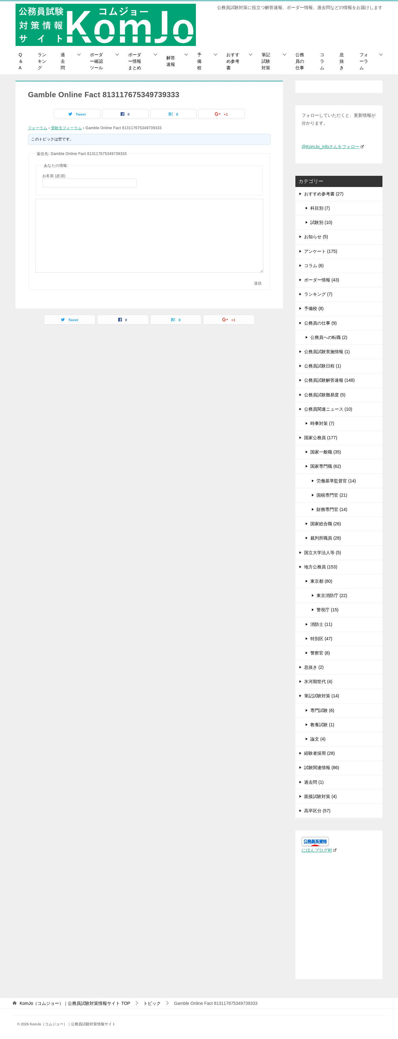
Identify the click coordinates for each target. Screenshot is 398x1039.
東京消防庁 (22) (332, 595)
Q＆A (21, 61)
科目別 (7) (320, 208)
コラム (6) (314, 265)
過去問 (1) (314, 782)
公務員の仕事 (299, 61)
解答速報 (170, 61)
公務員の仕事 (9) (320, 323)
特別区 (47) (321, 638)
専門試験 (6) (322, 710)
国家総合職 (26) (325, 523)
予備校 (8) (314, 308)
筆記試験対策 (265, 61)
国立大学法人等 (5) (322, 552)
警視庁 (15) (328, 609)
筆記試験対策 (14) (321, 695)
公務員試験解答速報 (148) (329, 380)
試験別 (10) (321, 222)
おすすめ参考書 (232, 61)
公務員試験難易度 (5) (324, 394)
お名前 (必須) (54, 176)
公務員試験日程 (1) (322, 365)
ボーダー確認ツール (96, 61)
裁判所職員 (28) (325, 537)
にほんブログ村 (319, 850)
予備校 (199, 61)
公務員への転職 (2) (328, 337)
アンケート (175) (320, 251)
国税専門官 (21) (332, 495)
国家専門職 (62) (325, 466)
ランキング (42, 61)
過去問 (63, 61)
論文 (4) (318, 738)
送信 (257, 283)
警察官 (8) (320, 652)
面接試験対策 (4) (320, 796)
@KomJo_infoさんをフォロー (333, 146)
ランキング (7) (318, 294)
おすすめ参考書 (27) (324, 193)
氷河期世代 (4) (318, 681)
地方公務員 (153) (320, 566)
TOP (75, 1003)
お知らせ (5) (316, 236)
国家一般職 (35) (325, 451)
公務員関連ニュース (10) (328, 409)
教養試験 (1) (322, 724)
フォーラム (363, 61)
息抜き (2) (314, 667)
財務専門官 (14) (332, 509)
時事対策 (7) (322, 423)
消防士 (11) (321, 624)
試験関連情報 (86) (321, 767)
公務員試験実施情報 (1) (327, 351)
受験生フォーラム (66, 128)
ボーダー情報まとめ (134, 61)
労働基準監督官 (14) (336, 480)
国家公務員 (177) (320, 437)
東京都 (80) (321, 581)
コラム (322, 61)
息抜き (342, 61)
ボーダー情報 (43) (321, 279)
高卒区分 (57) (317, 810)
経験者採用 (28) (319, 753)
